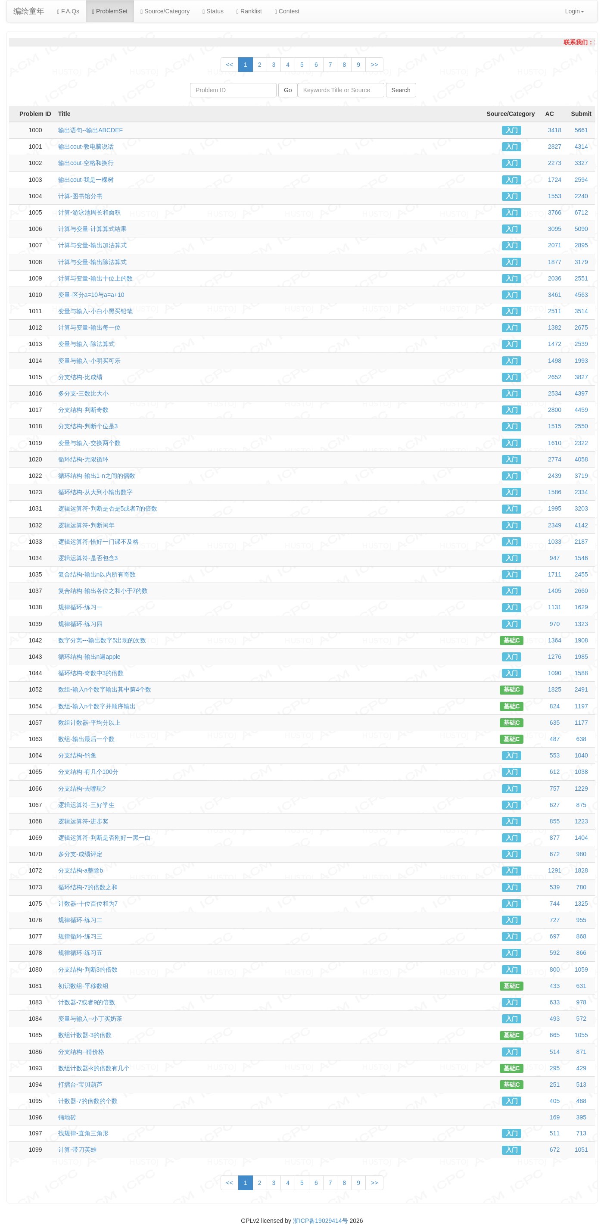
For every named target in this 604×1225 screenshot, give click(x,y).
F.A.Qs (68, 11)
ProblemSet (110, 11)
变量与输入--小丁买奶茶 (90, 1018)
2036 (554, 278)
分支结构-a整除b (80, 870)
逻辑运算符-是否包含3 (88, 558)
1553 (554, 196)
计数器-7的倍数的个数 (88, 1100)
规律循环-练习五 (80, 952)
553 (555, 755)
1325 (581, 903)
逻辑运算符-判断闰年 (86, 525)
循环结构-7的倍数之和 (88, 887)
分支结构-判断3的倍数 (88, 969)
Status (213, 11)
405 (555, 1100)
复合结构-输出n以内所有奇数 (97, 574)
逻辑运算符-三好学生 (86, 804)
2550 (581, 426)
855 (555, 821)
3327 (581, 162)
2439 (554, 475)
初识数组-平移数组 (83, 985)
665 (555, 1035)
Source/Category (165, 11)
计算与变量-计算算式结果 (92, 228)
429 (581, 1068)
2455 (581, 574)
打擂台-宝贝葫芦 (80, 1084)
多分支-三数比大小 (83, 393)
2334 (581, 492)
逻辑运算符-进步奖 (83, 821)
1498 (554, 360)
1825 (554, 689)
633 (555, 1002)
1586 (554, 492)
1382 (554, 327)
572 (581, 1018)
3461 (554, 294)
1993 (581, 360)
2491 (581, 689)
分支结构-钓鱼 (77, 755)
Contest (287, 11)
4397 (581, 393)
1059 (581, 969)
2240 (581, 196)
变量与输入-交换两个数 (89, 443)
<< (229, 64)
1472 (554, 343)
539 (555, 887)
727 (555, 919)
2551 (581, 278)
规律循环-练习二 (80, 919)
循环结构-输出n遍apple (89, 656)
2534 (554, 393)
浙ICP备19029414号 (320, 1220)
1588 (581, 673)
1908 (581, 640)
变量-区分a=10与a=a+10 (91, 294)
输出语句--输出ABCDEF (90, 130)
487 (555, 739)
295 (555, 1068)
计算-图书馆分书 (80, 196)
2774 (554, 459)
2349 (554, 525)
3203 (581, 508)
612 (555, 771)
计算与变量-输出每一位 (89, 327)
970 (555, 623)
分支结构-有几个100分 (88, 771)
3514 (581, 311)
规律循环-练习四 (80, 623)
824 (555, 706)
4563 (581, 294)
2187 (581, 541)
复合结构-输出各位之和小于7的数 (103, 590)
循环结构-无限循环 (83, 459)
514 (555, 1051)
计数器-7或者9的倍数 (86, 1002)
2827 (554, 146)
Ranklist (249, 11)
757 (555, 788)
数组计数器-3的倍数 (85, 1035)
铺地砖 (67, 1117)
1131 (554, 607)
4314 (581, 146)
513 (581, 1084)
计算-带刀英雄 (77, 1149)
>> (374, 64)
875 (581, 804)
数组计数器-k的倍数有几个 (94, 1068)
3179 (581, 262)
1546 (581, 558)
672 (555, 854)
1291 (554, 870)
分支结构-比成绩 (80, 377)
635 (555, 722)
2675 (581, 327)
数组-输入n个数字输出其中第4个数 (104, 689)
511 (555, 1133)
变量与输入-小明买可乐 (89, 360)
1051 (581, 1149)
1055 (581, 1035)
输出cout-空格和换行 (86, 162)
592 (555, 952)
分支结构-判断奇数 (83, 409)
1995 (554, 508)
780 (581, 887)
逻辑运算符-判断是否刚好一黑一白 (104, 837)
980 (581, 854)
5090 (581, 228)
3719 (581, 475)
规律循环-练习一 (80, 607)
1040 (581, 755)
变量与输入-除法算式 (86, 343)
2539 (581, 343)
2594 (581, 179)
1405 (554, 590)
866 (581, 952)
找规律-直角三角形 (83, 1133)
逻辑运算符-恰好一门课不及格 (98, 541)
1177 (581, 722)
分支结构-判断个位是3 (88, 426)
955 (581, 919)
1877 (554, 262)
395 (581, 1117)
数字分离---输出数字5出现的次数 (102, 640)
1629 (581, 607)
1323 (581, 623)
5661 (581, 130)
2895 (581, 245)
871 (581, 1051)
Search (401, 90)
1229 (581, 788)
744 (555, 903)
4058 (581, 459)
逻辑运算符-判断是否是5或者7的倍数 (107, 508)
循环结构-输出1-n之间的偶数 (96, 475)
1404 (581, 837)
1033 (554, 541)
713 (581, 1133)
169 (555, 1117)
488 (581, 1100)
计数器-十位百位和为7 (88, 903)
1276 (554, 656)
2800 (554, 409)
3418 (554, 130)
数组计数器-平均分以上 (89, 722)
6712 (581, 212)
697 (555, 936)
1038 (581, 771)
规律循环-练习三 (80, 936)
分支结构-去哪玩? (82, 788)
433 (555, 985)
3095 (554, 228)
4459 (581, 409)
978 (581, 1002)
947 (555, 558)
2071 (554, 245)
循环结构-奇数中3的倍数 (91, 673)
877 (555, 837)
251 (555, 1084)
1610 (554, 443)
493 (555, 1018)
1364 (554, 640)
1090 (554, 673)
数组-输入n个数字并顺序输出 (97, 706)
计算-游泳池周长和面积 (89, 212)
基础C (512, 640)
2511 (554, 311)
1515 (554, 426)
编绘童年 (28, 11)
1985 (581, 656)
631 (581, 985)
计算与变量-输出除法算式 (92, 262)
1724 (554, 179)
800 (555, 969)
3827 (581, 377)
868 (581, 936)
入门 (512, 130)
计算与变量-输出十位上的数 (95, 278)
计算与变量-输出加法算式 (92, 245)
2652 (554, 377)
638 (581, 739)
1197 (581, 706)
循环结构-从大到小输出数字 (95, 492)
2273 (554, 162)
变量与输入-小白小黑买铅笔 (95, 311)
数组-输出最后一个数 (86, 739)
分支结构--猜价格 (81, 1051)
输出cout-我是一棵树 (86, 179)
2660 (581, 590)
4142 (581, 525)
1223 (581, 821)
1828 (581, 870)
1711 (554, 574)
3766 (554, 212)
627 (555, 804)
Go (288, 90)
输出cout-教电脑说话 (86, 146)
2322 (581, 443)
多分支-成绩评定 (80, 854)
